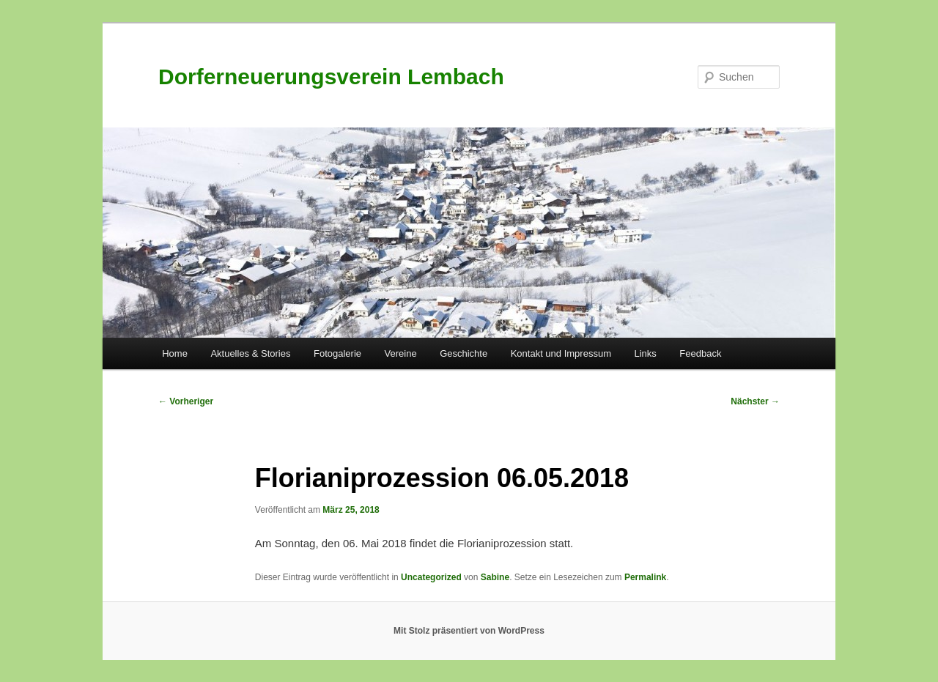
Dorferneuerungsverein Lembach (331, 76)
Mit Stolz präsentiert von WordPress (469, 631)
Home (175, 353)
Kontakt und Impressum (561, 353)
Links (645, 353)
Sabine (495, 577)
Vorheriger (185, 401)
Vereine (401, 353)
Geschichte (463, 353)
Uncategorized (431, 577)
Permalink (645, 577)
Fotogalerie (337, 353)
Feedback (700, 353)
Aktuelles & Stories (250, 353)
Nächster (755, 401)
